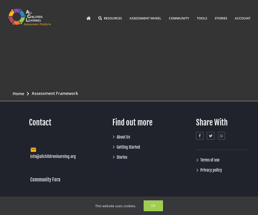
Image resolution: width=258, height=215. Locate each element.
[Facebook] (200, 136)
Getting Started (128, 147)
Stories (122, 157)
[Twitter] (210, 136)
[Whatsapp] (221, 136)
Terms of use (209, 160)
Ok (153, 205)
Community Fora (45, 180)
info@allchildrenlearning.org (53, 156)
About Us (123, 137)
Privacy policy (211, 170)
